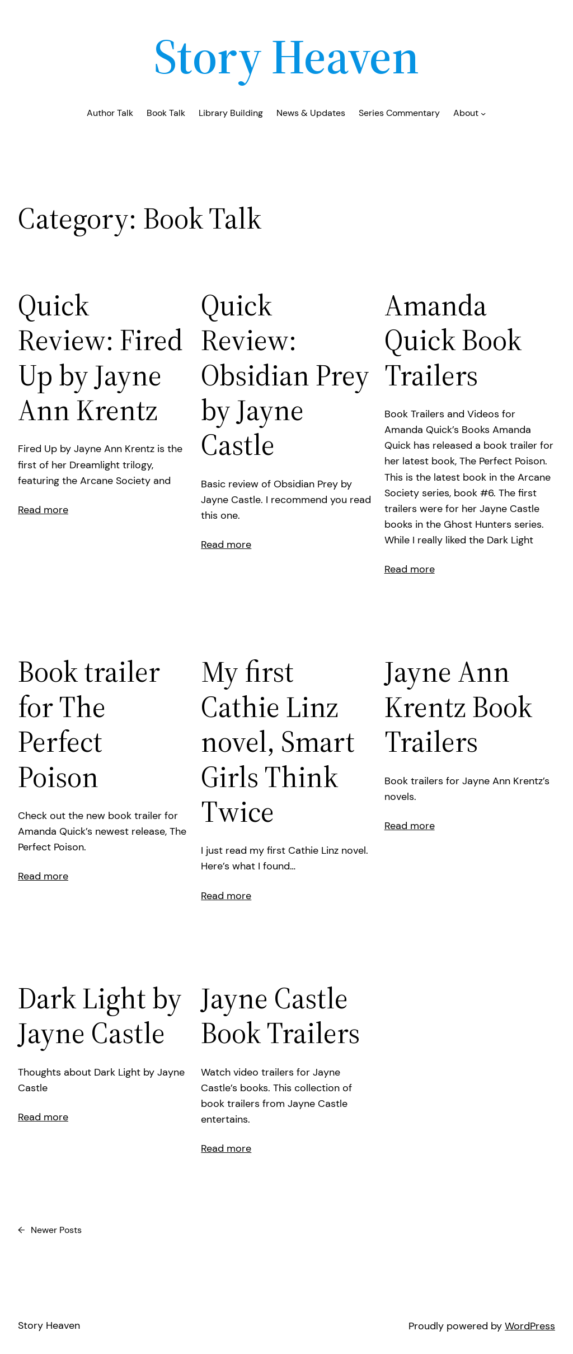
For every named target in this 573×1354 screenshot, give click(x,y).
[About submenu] (483, 113)
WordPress (530, 1326)
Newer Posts (50, 1230)
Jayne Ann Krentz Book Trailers (458, 706)
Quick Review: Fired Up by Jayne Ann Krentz (100, 358)
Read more (43, 510)
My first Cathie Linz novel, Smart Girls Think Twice (278, 741)
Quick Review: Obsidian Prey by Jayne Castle (285, 375)
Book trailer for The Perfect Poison (89, 724)
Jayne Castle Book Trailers (280, 1016)
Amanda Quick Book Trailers (453, 340)
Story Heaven (286, 56)
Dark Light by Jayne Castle (100, 1016)
